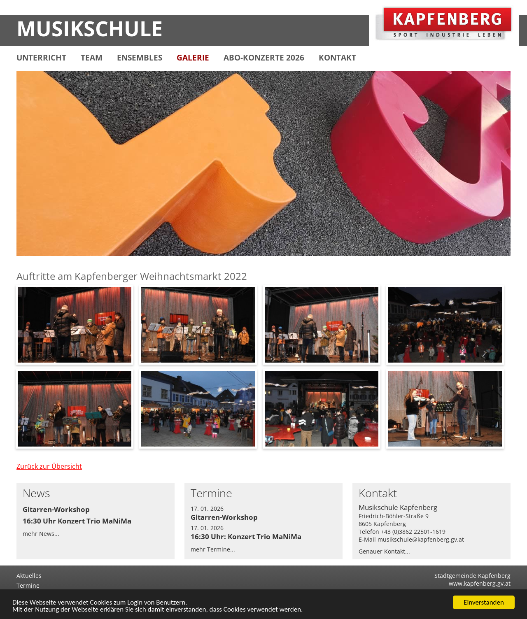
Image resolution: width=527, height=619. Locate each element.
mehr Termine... (213, 549)
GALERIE (193, 57)
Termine (28, 585)
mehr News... (41, 534)
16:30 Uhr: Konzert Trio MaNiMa (246, 536)
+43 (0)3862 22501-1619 (413, 531)
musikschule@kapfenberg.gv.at (421, 539)
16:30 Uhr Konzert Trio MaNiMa (77, 521)
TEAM (92, 57)
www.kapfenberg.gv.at (480, 583)
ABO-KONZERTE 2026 (264, 57)
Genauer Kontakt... (384, 551)
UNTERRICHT (41, 57)
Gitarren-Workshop (56, 509)
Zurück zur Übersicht (49, 466)
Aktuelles (29, 575)
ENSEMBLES (139, 57)
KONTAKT (337, 57)
